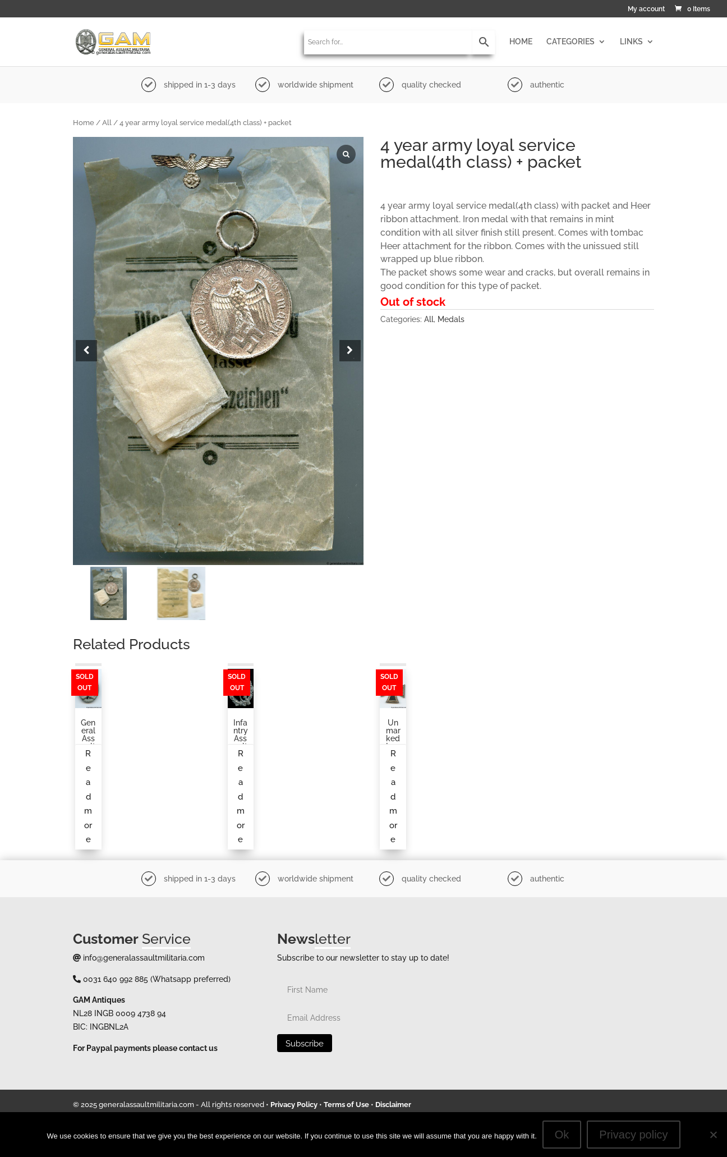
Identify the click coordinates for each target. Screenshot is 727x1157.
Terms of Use (346, 1104)
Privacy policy (633, 1134)
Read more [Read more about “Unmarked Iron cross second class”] (393, 796)
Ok (562, 1134)
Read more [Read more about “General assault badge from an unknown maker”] (88, 796)
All (107, 122)
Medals (451, 319)
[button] (350, 350)
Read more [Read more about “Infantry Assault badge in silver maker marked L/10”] (241, 796)
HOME (520, 42)
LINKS (631, 42)
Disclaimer (393, 1104)
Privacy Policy (294, 1104)
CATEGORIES (570, 42)
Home (83, 122)
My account (646, 9)
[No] (713, 1134)
